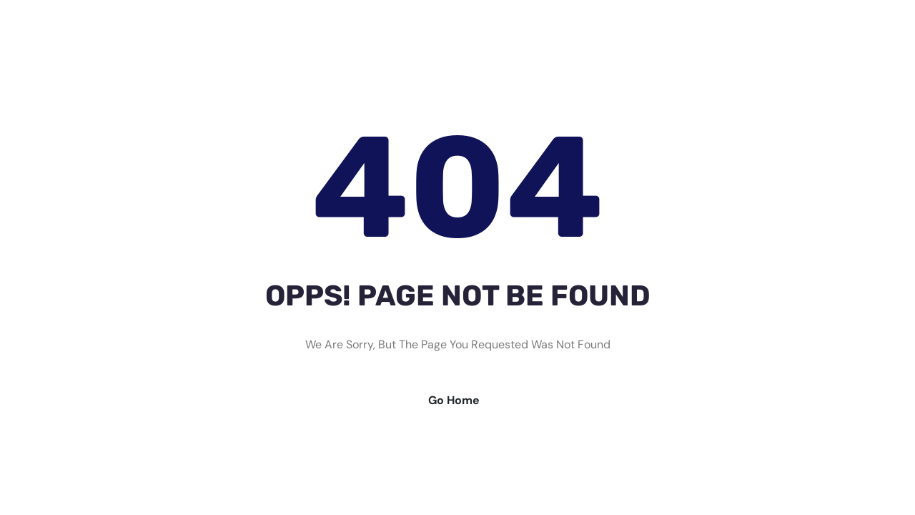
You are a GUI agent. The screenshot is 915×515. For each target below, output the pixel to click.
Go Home (454, 400)
